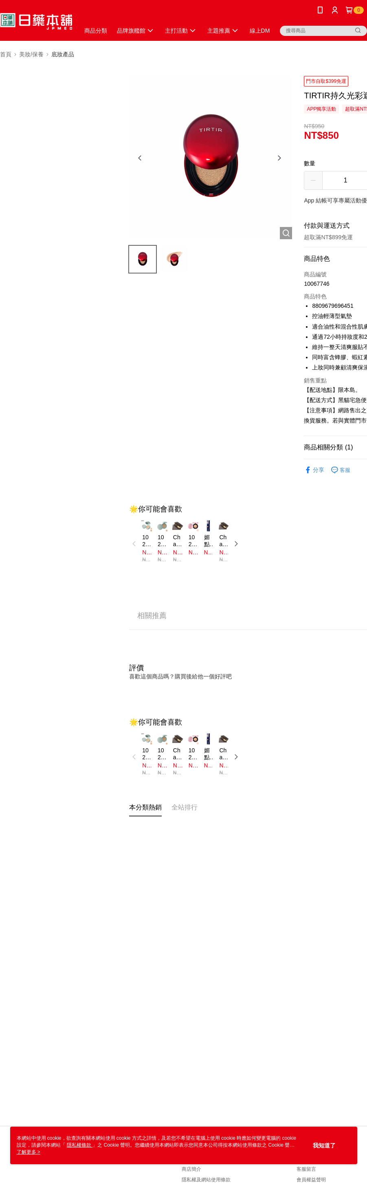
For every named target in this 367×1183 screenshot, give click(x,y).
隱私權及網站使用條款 (206, 1180)
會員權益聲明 (311, 1180)
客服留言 (306, 1169)
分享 (314, 470)
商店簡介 (191, 1169)
